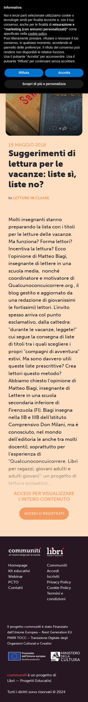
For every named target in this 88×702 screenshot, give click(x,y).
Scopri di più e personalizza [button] (43, 84)
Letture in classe (31, 198)
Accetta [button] (64, 72)
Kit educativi (19, 571)
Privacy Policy (59, 582)
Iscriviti (53, 576)
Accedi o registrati (44, 513)
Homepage (17, 565)
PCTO (13, 582)
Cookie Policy (59, 587)
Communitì (57, 565)
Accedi (53, 571)
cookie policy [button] (37, 33)
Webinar (15, 576)
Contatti (15, 587)
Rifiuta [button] (24, 72)
